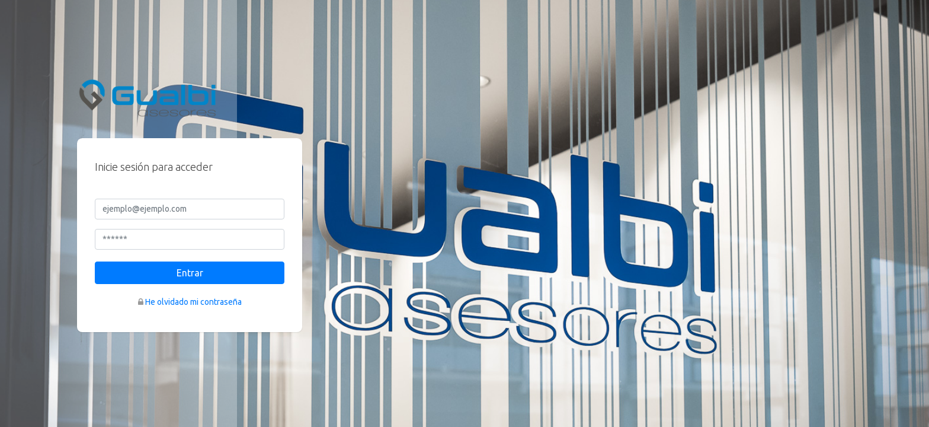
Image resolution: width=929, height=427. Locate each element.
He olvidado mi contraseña (193, 302)
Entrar (190, 272)
